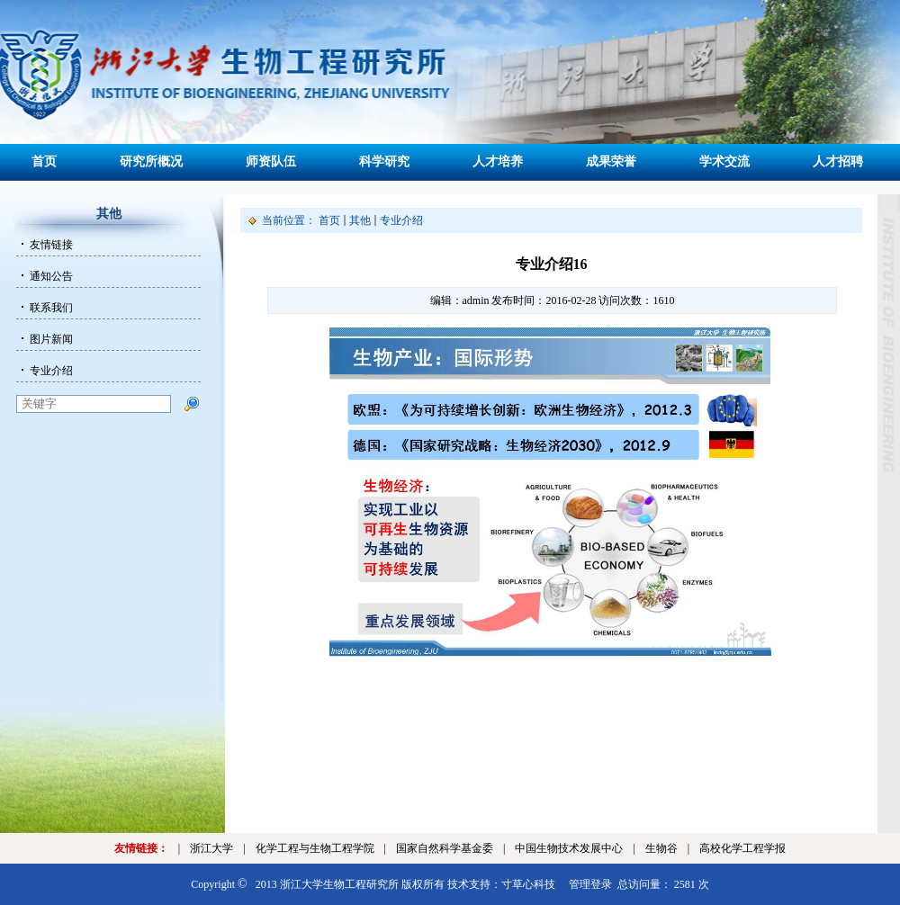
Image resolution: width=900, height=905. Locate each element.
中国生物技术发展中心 (569, 848)
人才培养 (497, 161)
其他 (360, 220)
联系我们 (51, 307)
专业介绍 (51, 370)
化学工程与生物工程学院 (315, 848)
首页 (44, 161)
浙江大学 (211, 848)
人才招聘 (838, 161)
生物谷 (661, 848)
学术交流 (724, 161)
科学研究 (384, 161)
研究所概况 (151, 161)
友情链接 (51, 244)
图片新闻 (51, 339)
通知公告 (51, 276)
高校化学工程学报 (742, 848)
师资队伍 (271, 161)
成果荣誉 (611, 161)
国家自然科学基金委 (444, 848)
